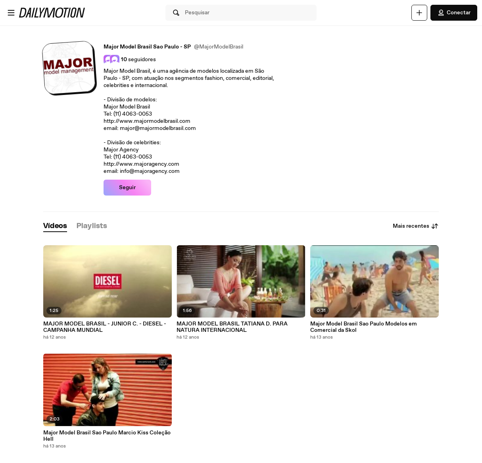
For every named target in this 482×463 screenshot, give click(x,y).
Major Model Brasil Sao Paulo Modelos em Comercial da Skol (363, 327)
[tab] (55, 226)
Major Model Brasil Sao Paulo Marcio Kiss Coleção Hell (107, 436)
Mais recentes (416, 226)
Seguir (127, 187)
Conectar (453, 13)
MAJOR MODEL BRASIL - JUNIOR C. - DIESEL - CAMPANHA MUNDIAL (104, 327)
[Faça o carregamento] (419, 13)
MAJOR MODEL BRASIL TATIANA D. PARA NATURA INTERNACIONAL (232, 327)
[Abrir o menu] (11, 13)
